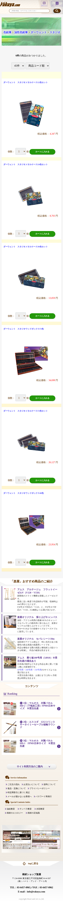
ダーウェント (39, 32)
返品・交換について (17, 788)
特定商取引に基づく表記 (19, 792)
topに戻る (33, 863)
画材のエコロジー (15, 813)
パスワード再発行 (44, 796)
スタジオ (55, 32)
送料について (50, 784)
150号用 (37, 670)
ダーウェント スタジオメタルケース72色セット (25, 411)
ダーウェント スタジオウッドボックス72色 (23, 329)
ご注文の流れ (14, 784)
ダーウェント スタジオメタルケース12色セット (25, 82)
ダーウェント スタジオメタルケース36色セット (25, 246)
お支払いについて (32, 784)
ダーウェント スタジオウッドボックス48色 (23, 493)
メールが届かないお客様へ (20, 796)
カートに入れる (42, 152)
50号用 (20, 670)
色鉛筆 (7, 32)
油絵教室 (11, 809)
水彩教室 (40, 809)
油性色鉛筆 (21, 32)
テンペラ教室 (25, 809)
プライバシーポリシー (40, 788)
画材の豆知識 (34, 813)
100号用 (28, 670)
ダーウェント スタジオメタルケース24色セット (25, 164)
